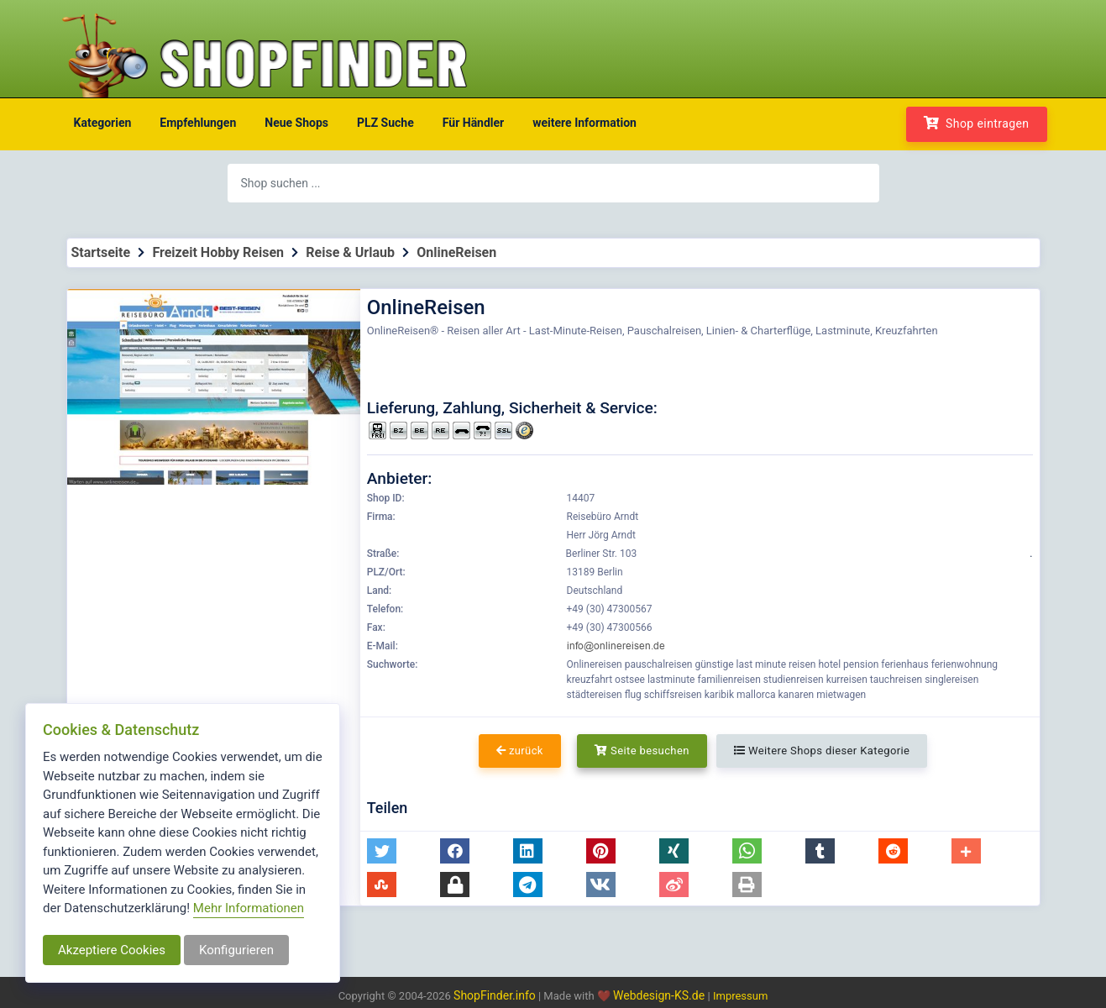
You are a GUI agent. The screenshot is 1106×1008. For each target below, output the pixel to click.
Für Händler (473, 122)
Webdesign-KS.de (660, 995)
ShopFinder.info (494, 995)
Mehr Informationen (248, 908)
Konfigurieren (236, 950)
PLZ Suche (385, 122)
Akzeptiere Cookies (111, 950)
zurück (519, 750)
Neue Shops (296, 122)
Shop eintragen (977, 123)
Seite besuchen (642, 750)
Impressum (740, 996)
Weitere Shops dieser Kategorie (821, 750)
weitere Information (584, 122)
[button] (381, 851)
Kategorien (103, 122)
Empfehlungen (198, 122)
